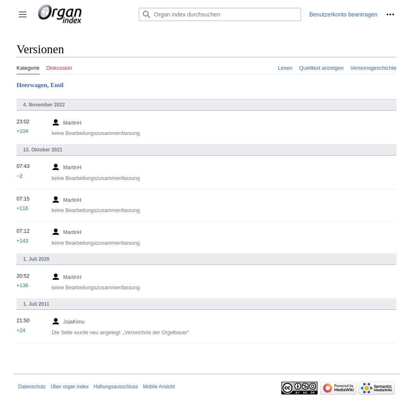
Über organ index (70, 387)
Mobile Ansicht (159, 387)
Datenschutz (32, 387)
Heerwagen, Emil (40, 84)
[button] (22, 14)
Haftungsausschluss (116, 387)
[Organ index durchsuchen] (220, 14)
